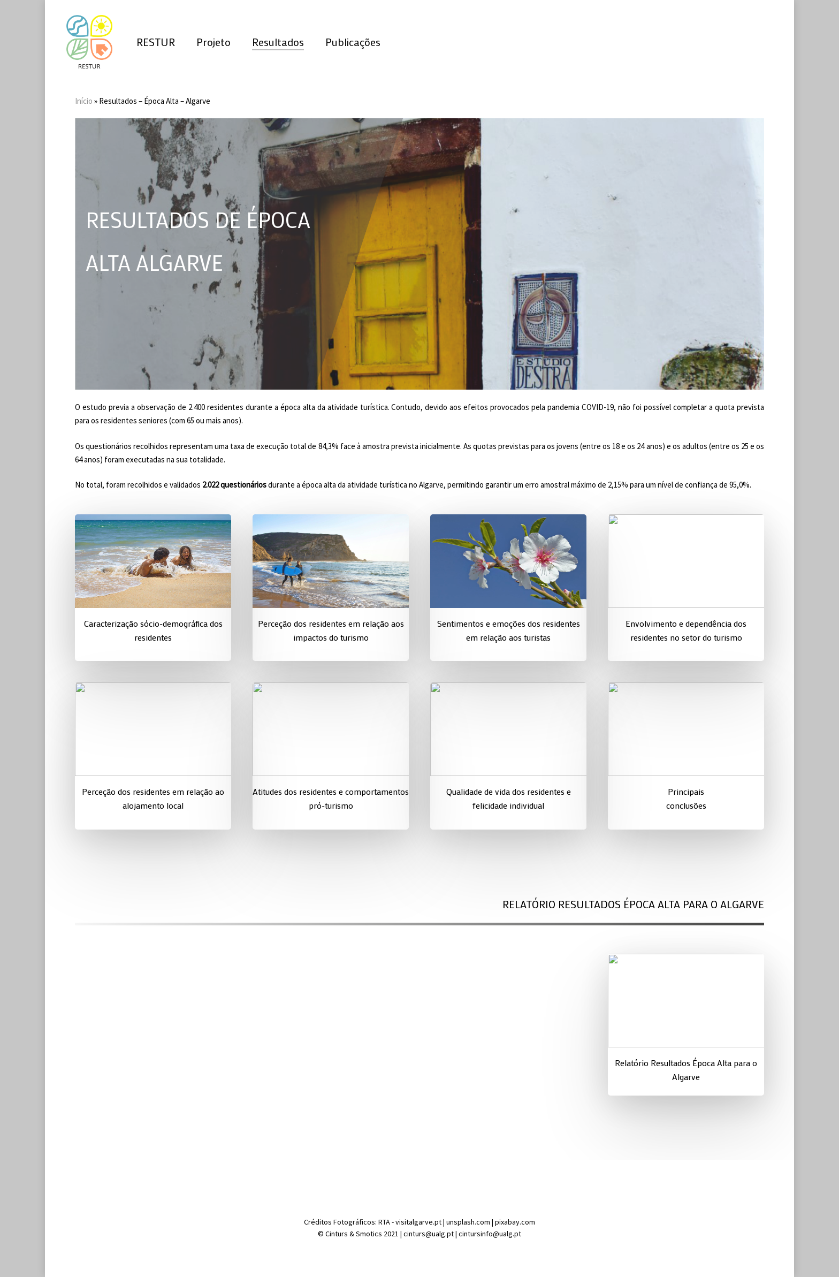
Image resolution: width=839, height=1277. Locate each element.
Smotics (369, 1233)
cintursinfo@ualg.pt (490, 1233)
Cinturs (337, 1233)
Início (84, 101)
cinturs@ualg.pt (429, 1233)
